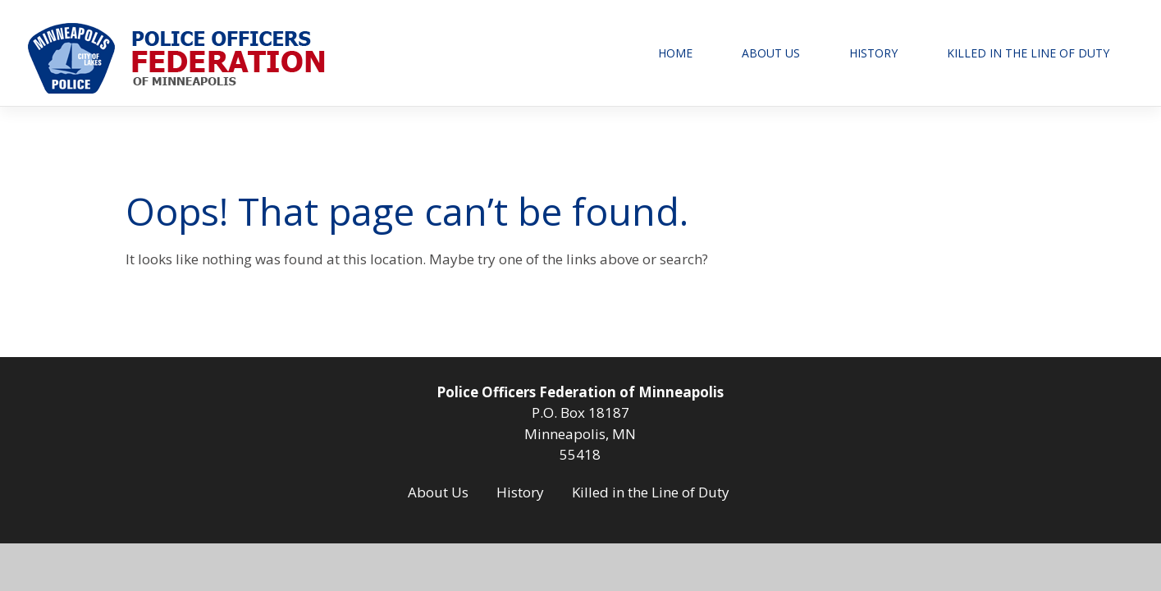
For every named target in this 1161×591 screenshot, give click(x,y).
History (873, 53)
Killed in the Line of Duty (1028, 53)
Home (675, 53)
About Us (771, 53)
